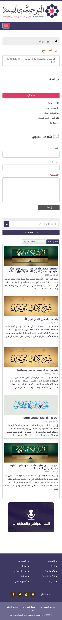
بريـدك (55, 161)
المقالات (23, 566)
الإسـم (56, 148)
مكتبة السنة (50, 571)
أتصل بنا (31, 610)
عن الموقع (44, 41)
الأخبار (52, 566)
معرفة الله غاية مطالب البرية (40, 417)
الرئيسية (51, 561)
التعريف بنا (22, 561)
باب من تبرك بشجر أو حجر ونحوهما (37, 370)
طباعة (54, 123)
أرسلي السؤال (21, 581)
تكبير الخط (52, 108)
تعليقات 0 (52, 103)
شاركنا (24, 576)
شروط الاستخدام (29, 607)
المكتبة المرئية (20, 571)
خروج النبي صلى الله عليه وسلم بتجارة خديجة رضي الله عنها (34, 467)
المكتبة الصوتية (48, 576)
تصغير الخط (51, 113)
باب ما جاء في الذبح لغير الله (41, 319)
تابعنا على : (44, 594)
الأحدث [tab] (41, 241)
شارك (30, 95)
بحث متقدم (31, 232)
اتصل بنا (52, 581)
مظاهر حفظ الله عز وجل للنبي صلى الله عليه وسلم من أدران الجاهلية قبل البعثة (33, 270)
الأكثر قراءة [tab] (53, 241)
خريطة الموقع (12, 607)
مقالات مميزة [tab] (29, 241)
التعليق (55, 175)
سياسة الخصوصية (48, 607)
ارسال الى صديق (48, 118)
